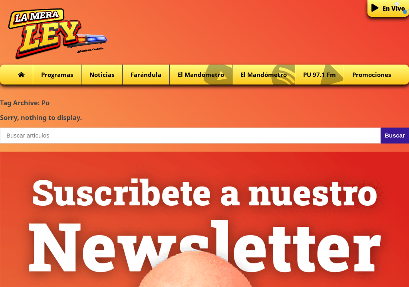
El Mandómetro (205, 75)
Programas (57, 75)
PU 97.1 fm (323, 75)
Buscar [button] (395, 135)
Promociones (371, 75)
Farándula (146, 75)
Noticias (101, 75)
